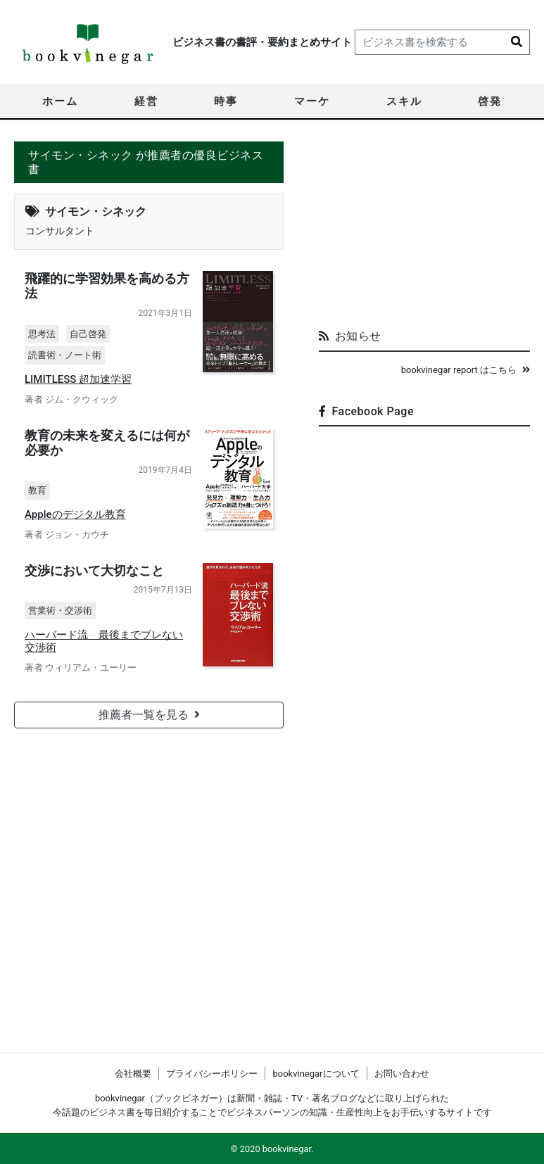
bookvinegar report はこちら (465, 370)
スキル (404, 101)
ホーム (60, 101)
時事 (226, 101)
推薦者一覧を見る (149, 713)
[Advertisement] (424, 229)
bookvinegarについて (315, 1073)
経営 (146, 101)
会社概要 (133, 1073)
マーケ (312, 101)
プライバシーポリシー (212, 1073)
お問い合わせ (401, 1073)
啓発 (490, 101)
